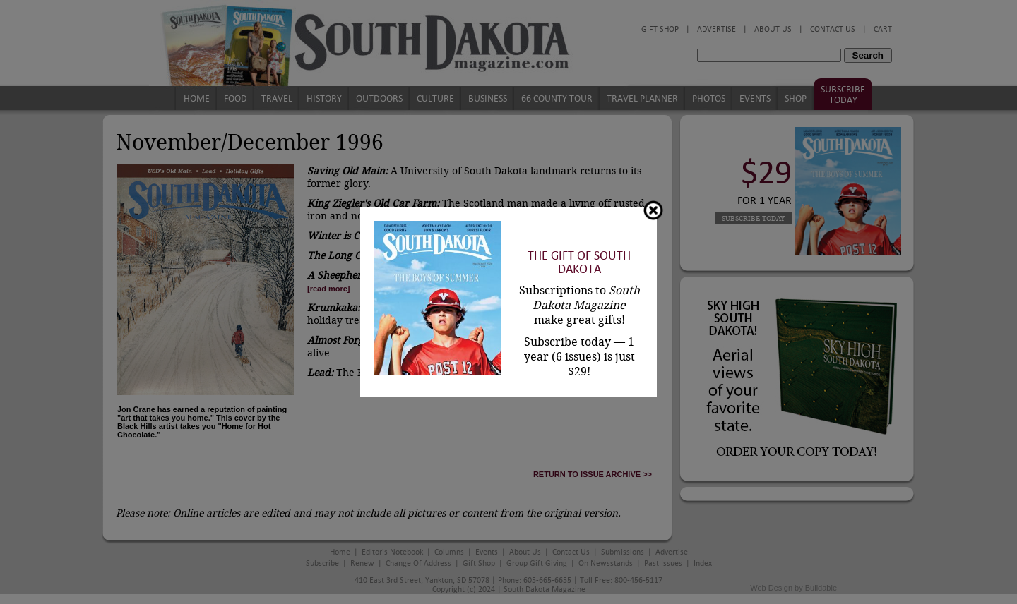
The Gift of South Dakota (579, 262)
